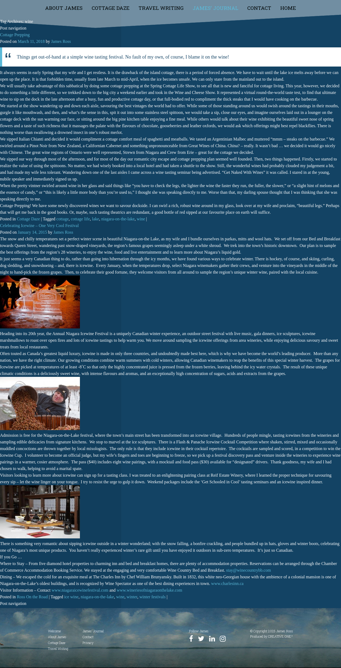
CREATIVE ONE (280, 636)
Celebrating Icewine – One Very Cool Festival (39, 225)
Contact (259, 8)
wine (141, 219)
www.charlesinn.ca (227, 583)
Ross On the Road (32, 597)
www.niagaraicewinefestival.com (80, 590)
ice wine (71, 597)
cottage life (80, 219)
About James (64, 8)
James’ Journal (215, 8)
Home (288, 8)
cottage (62, 219)
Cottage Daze (110, 8)
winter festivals (152, 597)
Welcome (54, 631)
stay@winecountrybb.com (248, 570)
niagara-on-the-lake (118, 219)
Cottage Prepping (15, 34)
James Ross (61, 41)
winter (132, 597)
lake (95, 219)
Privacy (88, 643)
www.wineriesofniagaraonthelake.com (149, 590)
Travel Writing (161, 8)
